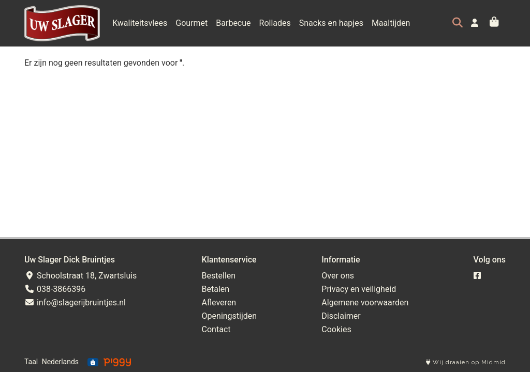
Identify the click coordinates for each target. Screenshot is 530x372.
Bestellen (219, 276)
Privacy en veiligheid (358, 289)
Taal (31, 362)
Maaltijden (391, 23)
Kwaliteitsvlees (139, 23)
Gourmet (191, 23)
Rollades (275, 23)
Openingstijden (229, 316)
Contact (216, 329)
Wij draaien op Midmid (466, 362)
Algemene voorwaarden (364, 302)
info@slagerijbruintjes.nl (75, 302)
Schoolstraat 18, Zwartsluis (80, 276)
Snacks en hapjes (331, 23)
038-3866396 (54, 289)
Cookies (336, 329)
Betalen (216, 289)
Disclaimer (340, 316)
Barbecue (233, 23)
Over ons (337, 276)
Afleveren (219, 302)
